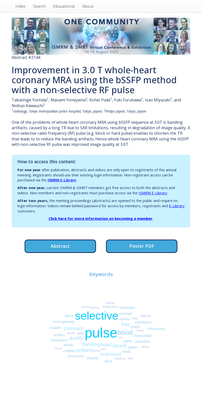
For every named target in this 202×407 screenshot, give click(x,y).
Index (20, 6)
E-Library (176, 205)
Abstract (60, 246)
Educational (64, 6)
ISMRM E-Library (62, 179)
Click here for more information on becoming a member (100, 218)
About (88, 6)
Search (39, 6)
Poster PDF (141, 246)
